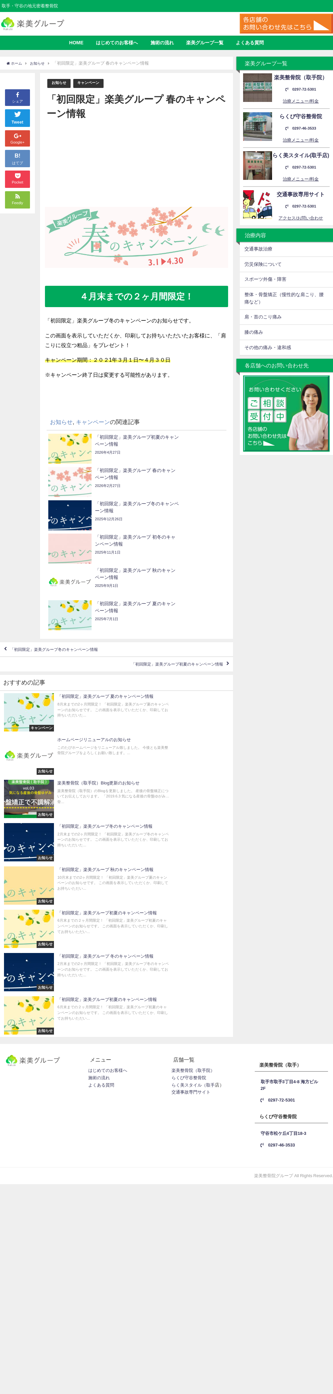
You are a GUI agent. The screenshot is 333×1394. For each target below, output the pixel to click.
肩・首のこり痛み (263, 316)
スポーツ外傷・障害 (265, 279)
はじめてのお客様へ (117, 42)
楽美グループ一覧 (204, 42)
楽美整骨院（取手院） (193, 823)
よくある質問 (250, 42)
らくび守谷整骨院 (188, 831)
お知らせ (60, 83)
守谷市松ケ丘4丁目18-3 (286, 885)
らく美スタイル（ (188, 838)
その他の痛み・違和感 (267, 347)
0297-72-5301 (300, 89)
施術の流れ (162, 42)
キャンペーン (93, 83)
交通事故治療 (258, 248)
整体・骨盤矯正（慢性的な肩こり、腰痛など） (284, 298)
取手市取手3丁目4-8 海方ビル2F (289, 837)
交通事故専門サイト (190, 845)
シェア (17, 85)
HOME (76, 42)
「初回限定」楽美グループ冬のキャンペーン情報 (71, 552)
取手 (210, 838)
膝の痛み (253, 332)
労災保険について (263, 264)
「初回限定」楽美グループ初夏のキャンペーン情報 (159, 571)
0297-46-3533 (300, 128)
